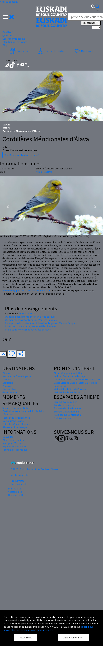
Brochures (18, 51)
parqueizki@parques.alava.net (18, 290)
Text (98, 10)
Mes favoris (84, 51)
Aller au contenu (9, 1)
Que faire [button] (7, 35)
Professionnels (18, 484)
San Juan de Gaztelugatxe (16, 376)
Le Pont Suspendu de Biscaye (69, 376)
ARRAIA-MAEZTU (27, 313)
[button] (8, 16)
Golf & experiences (64, 418)
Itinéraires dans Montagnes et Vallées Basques (30, 326)
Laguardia (7, 382)
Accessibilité (15, 491)
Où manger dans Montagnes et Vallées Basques (31, 319)
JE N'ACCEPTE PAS (73, 637)
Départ (6, 124)
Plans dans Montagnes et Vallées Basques (28, 329)
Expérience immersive (14, 446)
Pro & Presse (17, 480)
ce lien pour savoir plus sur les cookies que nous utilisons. (48, 628)
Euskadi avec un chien (65, 401)
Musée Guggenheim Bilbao (68, 373)
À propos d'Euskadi (12, 443)
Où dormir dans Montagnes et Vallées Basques (30, 316)
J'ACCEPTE (25, 637)
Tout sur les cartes (51, 51)
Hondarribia (9, 389)
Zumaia (6, 386)
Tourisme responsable (14, 449)
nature (6, 127)
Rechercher (90, 23)
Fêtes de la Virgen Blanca (16, 417)
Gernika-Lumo (10, 392)
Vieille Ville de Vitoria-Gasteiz (70, 389)
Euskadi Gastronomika (66, 411)
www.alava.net (44, 290)
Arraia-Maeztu (44, 171)
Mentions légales (19, 475)
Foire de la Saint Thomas (16, 424)
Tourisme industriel (64, 405)
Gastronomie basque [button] (13, 38)
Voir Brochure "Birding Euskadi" (22, 155)
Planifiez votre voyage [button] (14, 41)
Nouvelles (7, 436)
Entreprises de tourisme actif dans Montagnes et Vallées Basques (41, 323)
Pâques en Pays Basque (14, 427)
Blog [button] (5, 45)
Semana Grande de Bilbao (16, 408)
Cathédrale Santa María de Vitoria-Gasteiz (77, 379)
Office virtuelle (16, 495)
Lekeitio (6, 379)
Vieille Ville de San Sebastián (69, 392)
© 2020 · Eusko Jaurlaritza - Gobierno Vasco (34, 469)
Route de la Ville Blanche (67, 408)
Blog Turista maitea (13, 440)
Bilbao (6, 373)
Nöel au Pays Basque (13, 420)
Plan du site (14, 488)
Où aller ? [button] (7, 32)
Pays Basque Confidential (68, 414)
